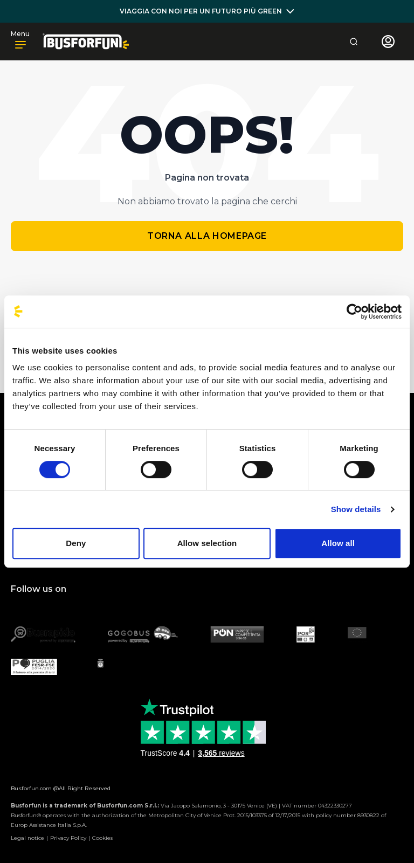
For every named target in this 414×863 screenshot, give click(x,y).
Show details (356, 509)
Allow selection (207, 543)
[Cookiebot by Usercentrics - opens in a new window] (354, 311)
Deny (76, 543)
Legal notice (27, 837)
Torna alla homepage (207, 236)
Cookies (102, 837)
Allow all (338, 543)
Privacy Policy (68, 837)
